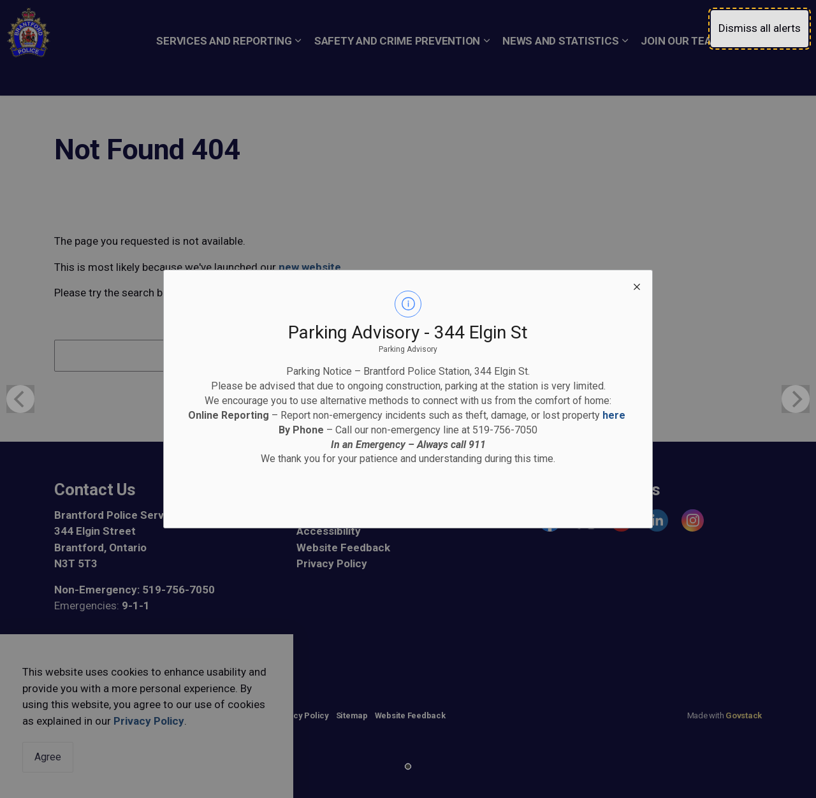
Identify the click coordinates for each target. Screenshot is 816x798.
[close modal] (637, 285)
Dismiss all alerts (759, 28)
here (613, 415)
